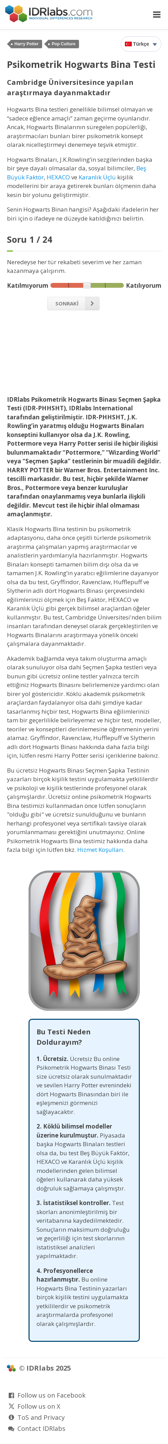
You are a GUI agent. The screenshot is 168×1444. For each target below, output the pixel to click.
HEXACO (58, 177)
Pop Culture (63, 44)
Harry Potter (27, 44)
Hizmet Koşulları (100, 850)
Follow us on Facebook (51, 1395)
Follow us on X (38, 1406)
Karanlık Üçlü (97, 177)
